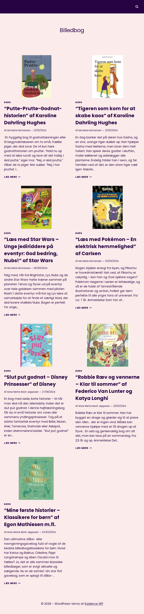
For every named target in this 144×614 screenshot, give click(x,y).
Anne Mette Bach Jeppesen (23, 392)
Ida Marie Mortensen (18, 130)
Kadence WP (94, 604)
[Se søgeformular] (137, 7)
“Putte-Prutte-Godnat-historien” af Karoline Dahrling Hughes (33, 115)
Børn (7, 102)
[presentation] (36, 76)
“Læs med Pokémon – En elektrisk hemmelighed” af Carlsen (105, 246)
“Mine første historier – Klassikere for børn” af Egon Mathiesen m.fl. (32, 517)
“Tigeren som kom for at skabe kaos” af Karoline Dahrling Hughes (105, 115)
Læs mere (12, 177)
